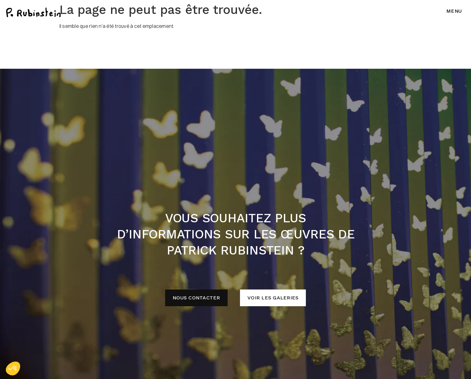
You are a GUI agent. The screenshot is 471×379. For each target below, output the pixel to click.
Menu (454, 11)
